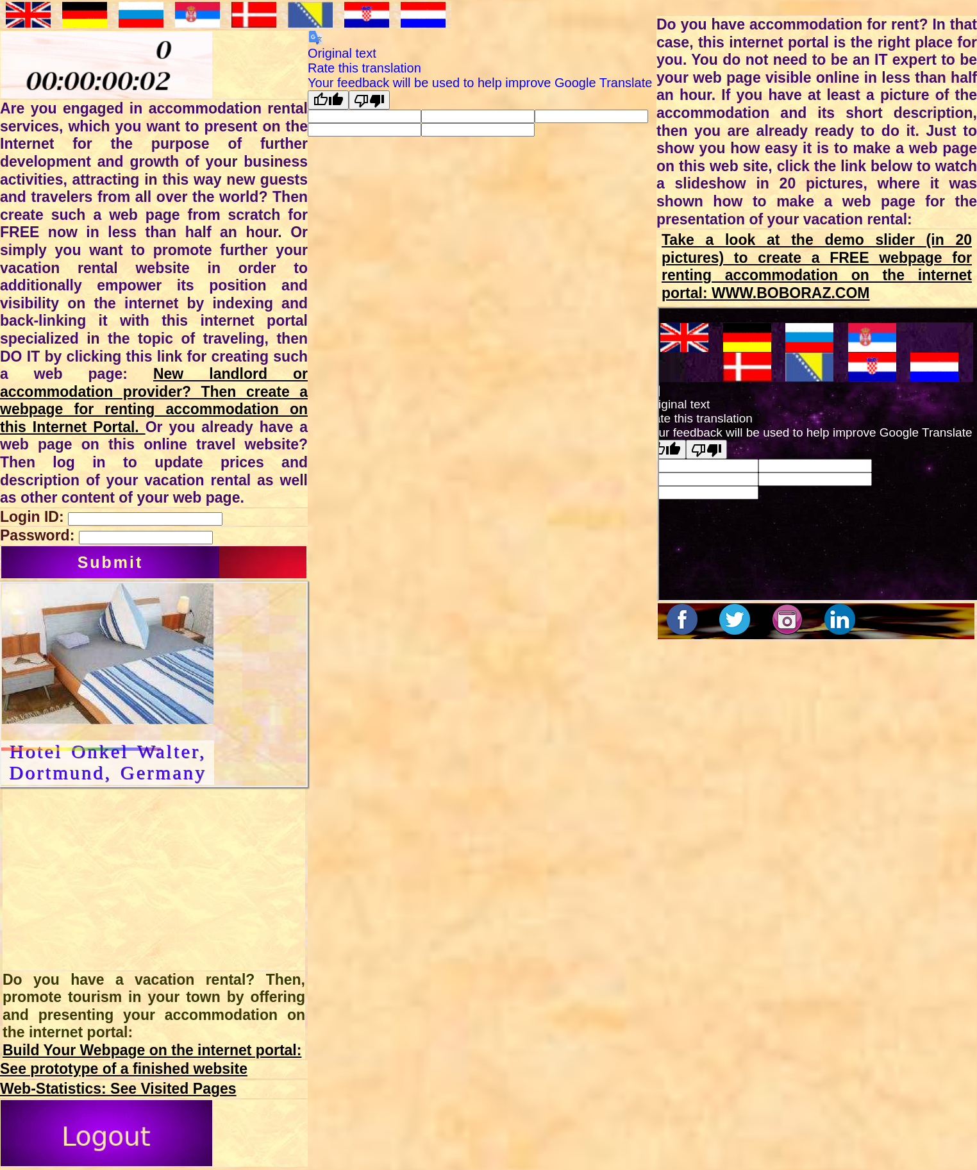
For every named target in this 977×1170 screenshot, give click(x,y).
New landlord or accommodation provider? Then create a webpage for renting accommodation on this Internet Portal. (154, 400)
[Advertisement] (113, 878)
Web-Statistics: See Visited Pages (118, 1088)
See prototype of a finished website (123, 1068)
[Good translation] (328, 100)
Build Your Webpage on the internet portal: (152, 1050)
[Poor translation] (369, 100)
